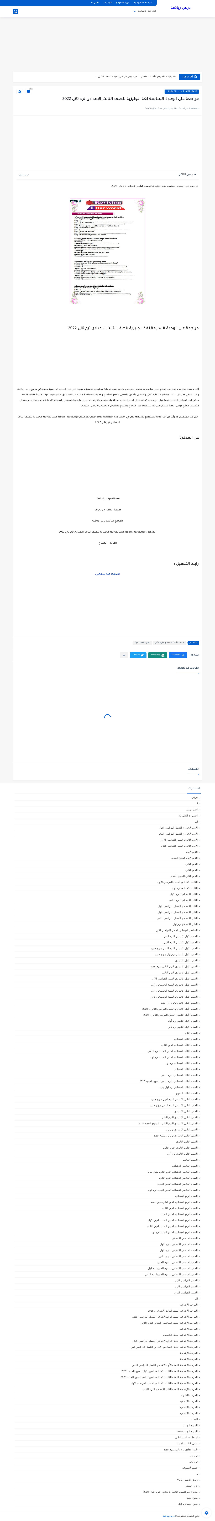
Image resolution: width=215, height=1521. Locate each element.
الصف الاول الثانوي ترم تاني (182, 1026)
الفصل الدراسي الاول (186, 1286)
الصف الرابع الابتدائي (186, 1195)
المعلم (194, 1419)
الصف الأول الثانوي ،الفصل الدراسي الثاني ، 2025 (170, 1014)
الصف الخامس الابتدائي (185, 1165)
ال (196, 821)
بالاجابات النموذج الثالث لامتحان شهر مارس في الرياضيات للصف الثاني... (136, 77)
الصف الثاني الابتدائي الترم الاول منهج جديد (174, 1099)
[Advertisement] (107, 45)
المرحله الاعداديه (189, 1413)
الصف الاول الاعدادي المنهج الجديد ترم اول (174, 990)
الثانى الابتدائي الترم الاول (184, 894)
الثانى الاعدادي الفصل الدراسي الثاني (177, 918)
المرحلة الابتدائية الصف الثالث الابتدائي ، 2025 (173, 1310)
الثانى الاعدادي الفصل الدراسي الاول (178, 906)
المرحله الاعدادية (189, 1407)
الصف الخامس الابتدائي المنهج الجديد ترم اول (173, 1189)
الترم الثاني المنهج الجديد (184, 875)
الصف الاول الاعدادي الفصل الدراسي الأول (174, 978)
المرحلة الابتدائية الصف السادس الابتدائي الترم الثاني (169, 1322)
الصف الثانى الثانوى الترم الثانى (180, 1147)
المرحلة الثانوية (189, 1395)
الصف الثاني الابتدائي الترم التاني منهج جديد (174, 1105)
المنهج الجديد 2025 (187, 1431)
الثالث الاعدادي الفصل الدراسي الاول (177, 881)
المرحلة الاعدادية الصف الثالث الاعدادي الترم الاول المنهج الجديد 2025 (160, 1371)
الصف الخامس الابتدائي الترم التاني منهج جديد (173, 1171)
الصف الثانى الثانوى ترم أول (182, 1153)
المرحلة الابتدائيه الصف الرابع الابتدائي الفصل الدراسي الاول (165, 1340)
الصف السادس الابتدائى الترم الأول (179, 1244)
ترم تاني (193, 1461)
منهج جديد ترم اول (188, 1503)
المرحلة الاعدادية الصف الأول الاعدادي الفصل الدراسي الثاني (165, 1365)
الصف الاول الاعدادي (186, 960)
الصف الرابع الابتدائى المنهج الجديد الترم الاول (173, 1220)
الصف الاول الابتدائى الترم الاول (181, 942)
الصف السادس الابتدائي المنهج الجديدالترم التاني (171, 1274)
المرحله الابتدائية (189, 1401)
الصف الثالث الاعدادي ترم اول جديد (178, 1087)
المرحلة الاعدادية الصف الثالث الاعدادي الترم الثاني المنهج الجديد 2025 (159, 1377)
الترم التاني (191, 863)
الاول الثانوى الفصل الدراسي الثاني (179, 845)
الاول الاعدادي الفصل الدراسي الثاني (178, 833)
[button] (178, 655)
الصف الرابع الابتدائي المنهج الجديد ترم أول (174, 1232)
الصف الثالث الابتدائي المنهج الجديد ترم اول (174, 1057)
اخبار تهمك (192, 809)
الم (196, 1298)
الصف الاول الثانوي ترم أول (183, 1020)
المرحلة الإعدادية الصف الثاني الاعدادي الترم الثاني (170, 1389)
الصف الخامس (190, 1159)
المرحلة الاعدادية (142, 643)
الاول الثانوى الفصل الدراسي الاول (179, 839)
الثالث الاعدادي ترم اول (185, 888)
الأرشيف (108, 3)
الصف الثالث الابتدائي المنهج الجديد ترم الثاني (173, 1051)
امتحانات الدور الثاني (186, 1437)
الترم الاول (192, 851)
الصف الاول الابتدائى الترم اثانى (181, 936)
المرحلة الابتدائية (147, 11)
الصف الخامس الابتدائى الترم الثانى (178, 1177)
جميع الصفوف (190, 1467)
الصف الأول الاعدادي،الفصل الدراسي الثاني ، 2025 (170, 1008)
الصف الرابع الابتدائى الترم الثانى (180, 1208)
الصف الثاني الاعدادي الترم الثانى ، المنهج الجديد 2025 (168, 1123)
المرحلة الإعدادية (189, 1352)
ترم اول (194, 1455)
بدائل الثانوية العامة (187, 1443)
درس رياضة (181, 8)
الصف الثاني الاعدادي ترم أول (182, 1129)
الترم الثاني (191, 869)
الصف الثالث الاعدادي (186, 1069)
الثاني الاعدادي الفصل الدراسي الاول (178, 912)
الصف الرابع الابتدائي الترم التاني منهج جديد (174, 1201)
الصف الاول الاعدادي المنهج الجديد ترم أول (174, 984)
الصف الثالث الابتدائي (186, 1038)
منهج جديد (192, 1497)
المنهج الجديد (190, 1425)
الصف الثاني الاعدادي (186, 1111)
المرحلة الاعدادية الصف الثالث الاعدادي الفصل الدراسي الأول (164, 1383)
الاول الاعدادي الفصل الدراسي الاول (178, 827)
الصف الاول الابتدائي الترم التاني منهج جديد (174, 948)
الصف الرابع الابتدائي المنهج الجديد (179, 1214)
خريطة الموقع (122, 3)
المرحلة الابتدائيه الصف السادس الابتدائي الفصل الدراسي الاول (164, 1346)
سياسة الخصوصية (143, 3)
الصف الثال (191, 1032)
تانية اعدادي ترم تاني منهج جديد (181, 1449)
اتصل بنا (95, 3)
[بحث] (15, 11)
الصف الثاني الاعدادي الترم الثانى (179, 1117)
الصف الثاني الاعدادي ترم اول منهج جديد (176, 1135)
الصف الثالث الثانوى (187, 1093)
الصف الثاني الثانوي (187, 1141)
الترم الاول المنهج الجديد (184, 857)
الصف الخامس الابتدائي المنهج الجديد (177, 1183)
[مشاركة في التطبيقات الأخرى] (124, 655)
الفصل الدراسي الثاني (186, 1292)
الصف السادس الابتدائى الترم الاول (179, 1250)
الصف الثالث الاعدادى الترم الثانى (182, 91)
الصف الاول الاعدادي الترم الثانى (180, 972)
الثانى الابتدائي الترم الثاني (183, 900)
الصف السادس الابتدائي (185, 1238)
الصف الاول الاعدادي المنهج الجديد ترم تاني (174, 996)
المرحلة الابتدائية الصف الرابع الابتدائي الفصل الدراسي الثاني (165, 1316)
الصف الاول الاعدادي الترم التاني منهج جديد (174, 966)
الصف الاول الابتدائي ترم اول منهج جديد (176, 954)
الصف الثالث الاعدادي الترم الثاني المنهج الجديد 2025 (168, 1081)
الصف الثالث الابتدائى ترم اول (181, 1063)
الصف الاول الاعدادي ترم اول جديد (179, 1002)
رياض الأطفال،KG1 (187, 1479)
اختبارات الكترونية (188, 815)
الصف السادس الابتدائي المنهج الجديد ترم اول (173, 1268)
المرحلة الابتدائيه (189, 1328)
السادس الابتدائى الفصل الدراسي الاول (176, 930)
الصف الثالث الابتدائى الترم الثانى (179, 1044)
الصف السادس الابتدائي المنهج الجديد (177, 1262)
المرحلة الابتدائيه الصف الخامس (180, 1334)
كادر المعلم (192, 1485)
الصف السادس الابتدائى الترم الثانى (178, 1256)
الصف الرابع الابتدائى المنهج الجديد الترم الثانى (172, 1226)
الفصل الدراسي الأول (186, 1280)
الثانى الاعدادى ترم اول (185, 924)
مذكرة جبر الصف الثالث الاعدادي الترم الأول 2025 (170, 1491)
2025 (195, 797)
